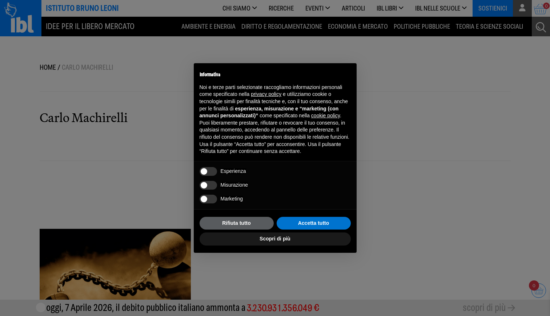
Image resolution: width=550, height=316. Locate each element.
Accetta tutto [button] (313, 223)
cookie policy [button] (325, 115)
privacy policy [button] (266, 94)
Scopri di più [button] (275, 239)
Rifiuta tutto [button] (236, 223)
